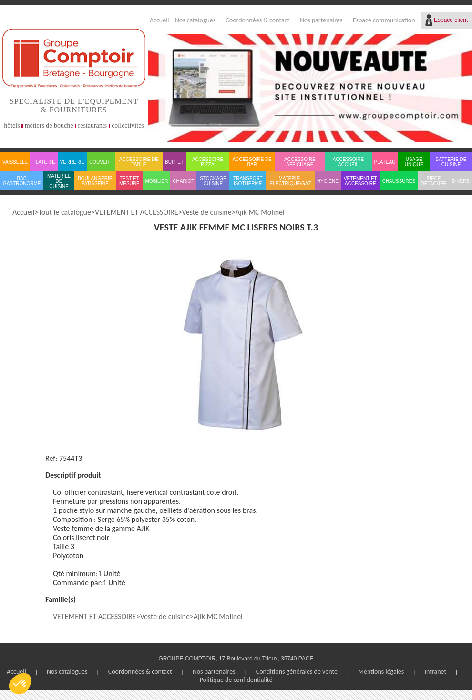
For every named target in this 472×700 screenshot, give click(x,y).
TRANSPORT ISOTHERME (248, 181)
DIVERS (461, 181)
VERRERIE (72, 162)
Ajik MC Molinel (260, 212)
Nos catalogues (195, 20)
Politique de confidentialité (236, 680)
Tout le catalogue (64, 212)
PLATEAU (385, 162)
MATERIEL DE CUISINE (59, 181)
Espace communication (384, 20)
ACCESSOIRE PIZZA (208, 162)
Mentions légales (381, 672)
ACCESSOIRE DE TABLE (138, 162)
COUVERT (101, 162)
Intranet (435, 672)
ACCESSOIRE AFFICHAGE (300, 162)
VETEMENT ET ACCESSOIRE (360, 181)
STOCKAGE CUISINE (213, 181)
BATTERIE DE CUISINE (451, 162)
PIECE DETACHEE (434, 181)
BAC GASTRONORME (22, 181)
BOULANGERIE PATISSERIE (95, 181)
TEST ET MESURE (129, 181)
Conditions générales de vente (297, 672)
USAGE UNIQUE (414, 162)
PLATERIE (43, 162)
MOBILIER (156, 181)
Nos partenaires (321, 20)
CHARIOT (183, 181)
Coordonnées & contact (257, 20)
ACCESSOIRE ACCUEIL (348, 162)
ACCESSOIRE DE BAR (252, 162)
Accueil (159, 20)
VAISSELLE (15, 162)
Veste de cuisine (207, 212)
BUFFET (174, 162)
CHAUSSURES (398, 181)
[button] (20, 683)
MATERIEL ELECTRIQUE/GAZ (290, 181)
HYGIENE (328, 181)
